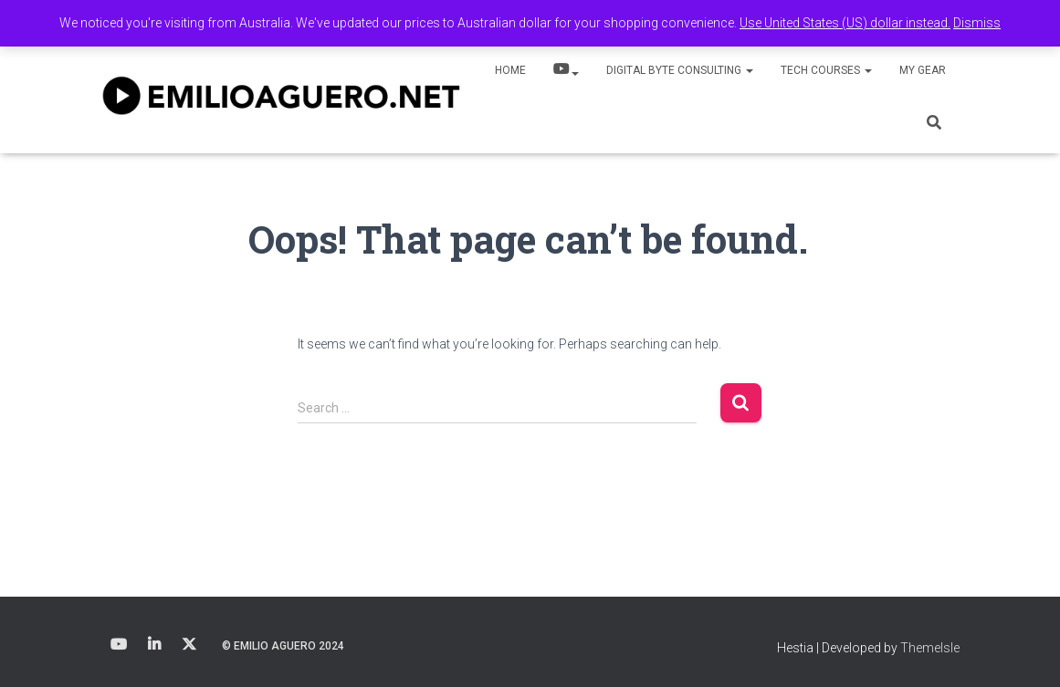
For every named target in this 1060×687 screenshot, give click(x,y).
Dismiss (977, 23)
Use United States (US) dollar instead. (845, 23)
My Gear (922, 70)
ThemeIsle (930, 647)
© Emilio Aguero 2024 (283, 646)
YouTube (566, 71)
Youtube (118, 645)
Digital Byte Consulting (679, 70)
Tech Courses (826, 70)
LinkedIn (154, 645)
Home (510, 70)
